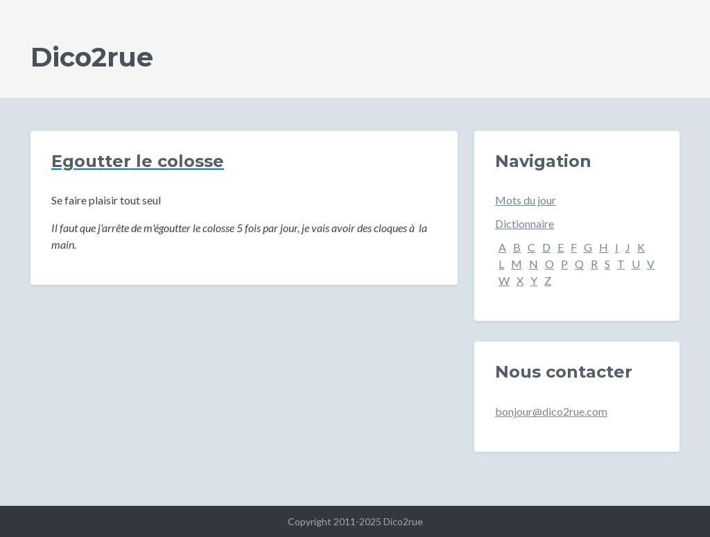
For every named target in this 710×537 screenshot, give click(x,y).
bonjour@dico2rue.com (551, 411)
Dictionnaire (524, 223)
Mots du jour (525, 199)
